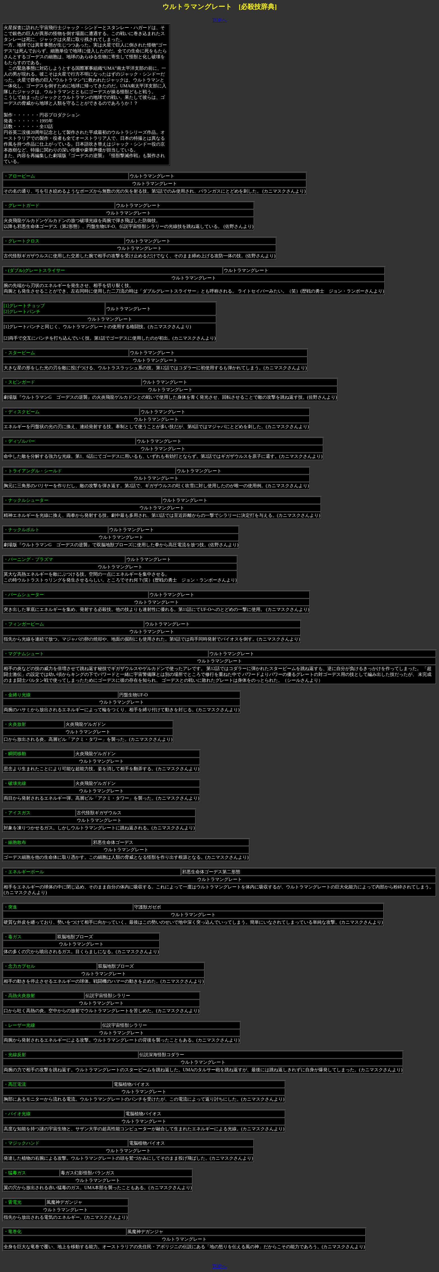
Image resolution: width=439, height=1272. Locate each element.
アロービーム (21, 176)
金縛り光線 (19, 694)
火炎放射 (17, 724)
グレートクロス (23, 241)
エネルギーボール (26, 871)
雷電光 (15, 1202)
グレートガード (23, 205)
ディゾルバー (21, 441)
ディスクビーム (23, 411)
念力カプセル (21, 966)
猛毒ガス (17, 1172)
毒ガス (15, 936)
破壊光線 (17, 783)
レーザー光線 (21, 1025)
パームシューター (26, 594)
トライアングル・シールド (35, 470)
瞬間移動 (17, 753)
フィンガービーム (26, 624)
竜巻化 (15, 1231)
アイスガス (19, 812)
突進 (12, 907)
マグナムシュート (26, 653)
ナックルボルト (23, 529)
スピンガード (21, 382)
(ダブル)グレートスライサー (36, 270)
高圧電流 (17, 1084)
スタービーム (21, 352)
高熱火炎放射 (21, 995)
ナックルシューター (28, 500)
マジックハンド (23, 1143)
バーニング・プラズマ (30, 559)
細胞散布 (17, 842)
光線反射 (17, 1054)
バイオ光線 (19, 1113)
